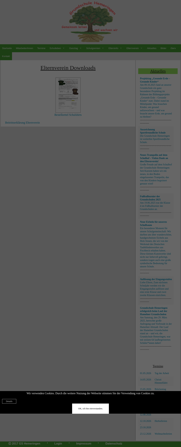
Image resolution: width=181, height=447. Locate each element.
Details (9, 401)
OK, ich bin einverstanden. (90, 408)
